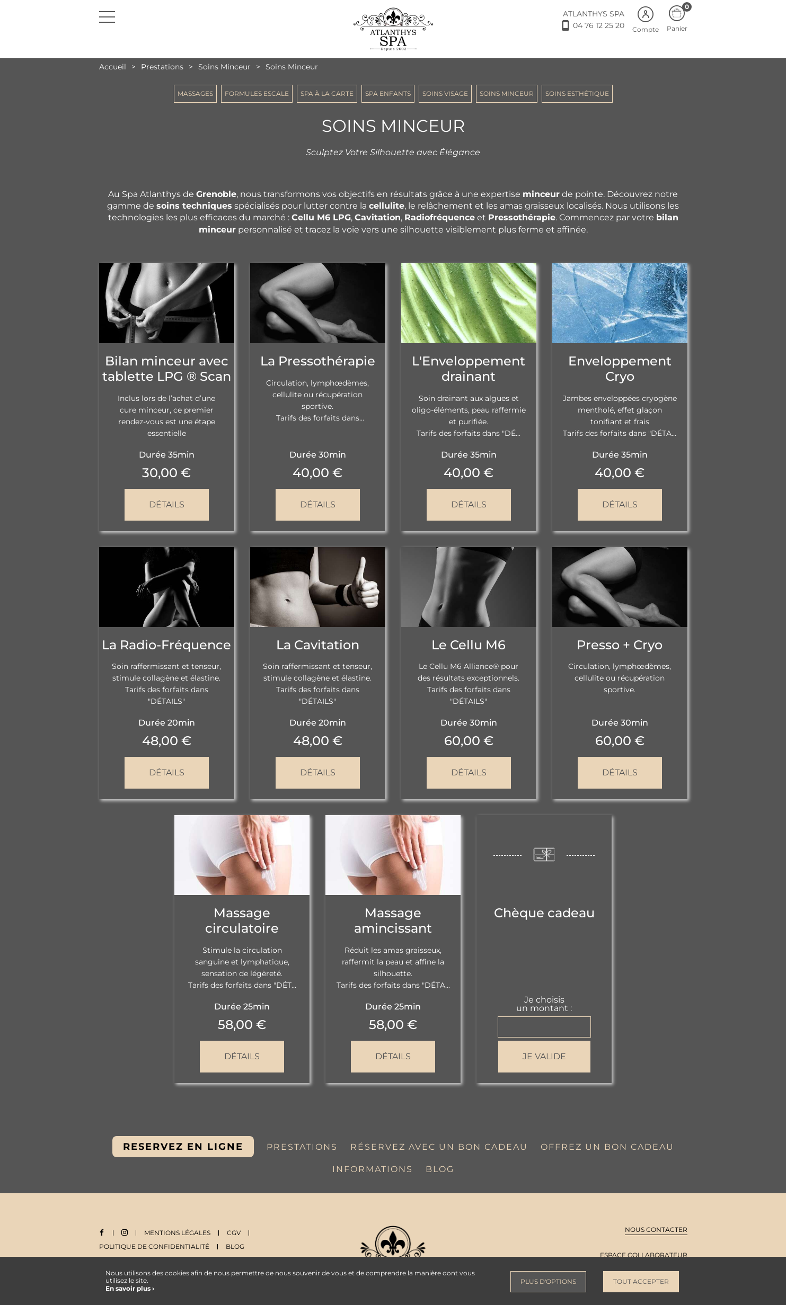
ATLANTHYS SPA (593, 13)
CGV (234, 1233)
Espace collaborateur (643, 1255)
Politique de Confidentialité (154, 1246)
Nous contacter (656, 1230)
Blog (235, 1246)
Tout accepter (641, 1281)
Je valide (544, 1056)
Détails (166, 504)
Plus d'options (548, 1281)
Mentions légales (178, 1233)
